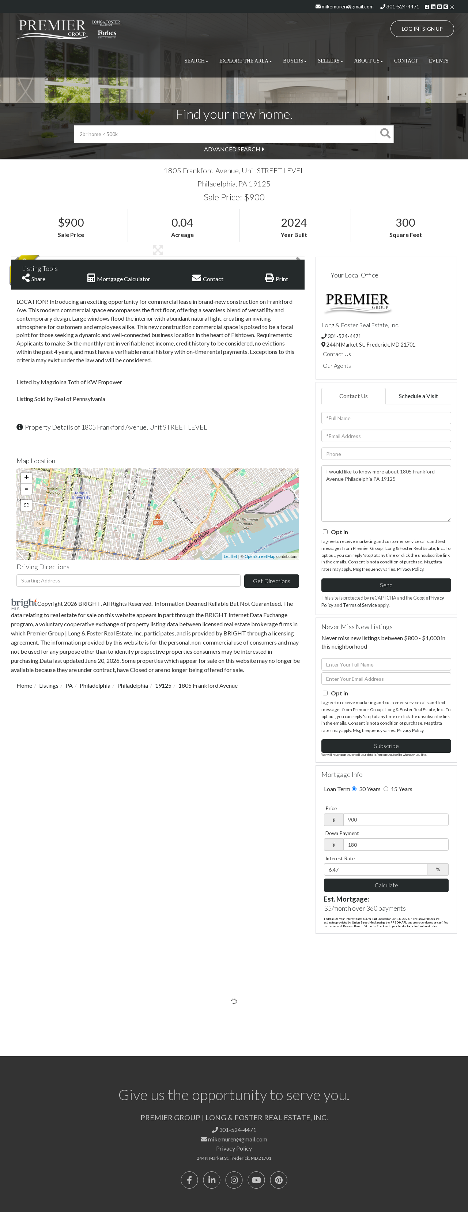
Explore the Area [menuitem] (245, 61)
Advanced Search (232, 149)
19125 (163, 685)
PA (69, 685)
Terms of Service (360, 605)
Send (386, 584)
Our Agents (337, 365)
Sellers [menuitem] (330, 61)
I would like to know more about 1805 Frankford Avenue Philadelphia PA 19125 (386, 493)
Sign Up (432, 29)
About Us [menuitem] (368, 61)
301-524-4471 (399, 6)
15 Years (398, 788)
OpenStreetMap (260, 556)
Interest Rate (340, 858)
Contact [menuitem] (406, 61)
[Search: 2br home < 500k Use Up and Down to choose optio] (225, 134)
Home (24, 685)
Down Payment (342, 833)
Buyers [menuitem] (295, 61)
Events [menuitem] (439, 61)
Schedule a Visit (418, 395)
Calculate (386, 884)
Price (331, 808)
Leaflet (230, 556)
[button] (385, 134)
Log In (410, 29)
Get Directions (271, 580)
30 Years (366, 788)
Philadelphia (95, 685)
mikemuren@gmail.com (345, 6)
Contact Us (337, 353)
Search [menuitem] (196, 61)
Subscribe (386, 745)
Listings (48, 685)
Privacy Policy (410, 569)
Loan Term (337, 788)
